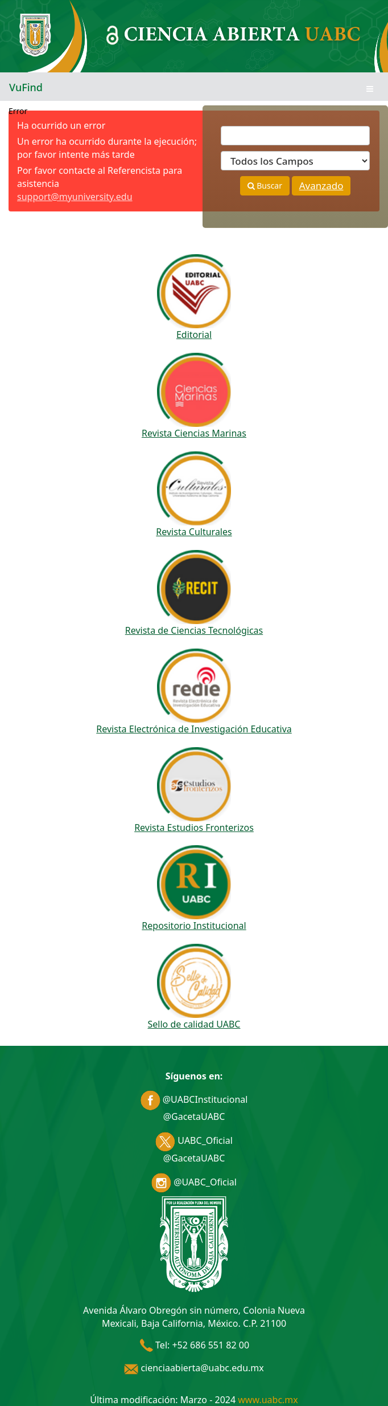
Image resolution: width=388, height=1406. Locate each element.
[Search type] (295, 160)
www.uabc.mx (268, 1399)
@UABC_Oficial (194, 1182)
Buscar (264, 185)
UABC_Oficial (194, 1140)
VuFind (26, 87)
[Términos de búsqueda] (295, 135)
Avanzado (321, 185)
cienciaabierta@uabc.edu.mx (194, 1368)
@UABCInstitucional (194, 1099)
